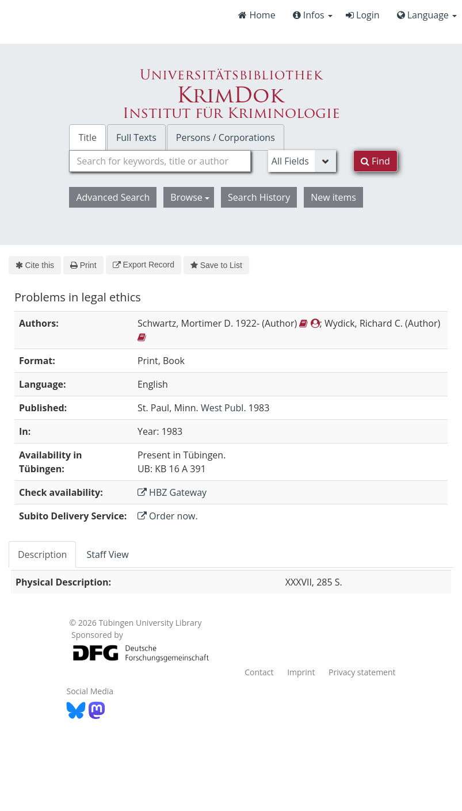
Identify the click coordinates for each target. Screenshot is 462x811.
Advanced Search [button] (113, 197)
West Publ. (223, 407)
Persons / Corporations (225, 137)
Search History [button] (259, 197)
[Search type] (302, 161)
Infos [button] (313, 15)
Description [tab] (42, 554)
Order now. (168, 516)
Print (83, 265)
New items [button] (333, 197)
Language (427, 15)
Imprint (301, 672)
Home (256, 15)
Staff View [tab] (107, 554)
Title (87, 137)
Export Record (143, 264)
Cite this (35, 265)
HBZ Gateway (172, 492)
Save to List (216, 265)
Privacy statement (362, 672)
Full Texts (136, 137)
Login (363, 15)
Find (375, 161)
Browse (189, 197)
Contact (259, 672)
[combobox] (159, 161)
